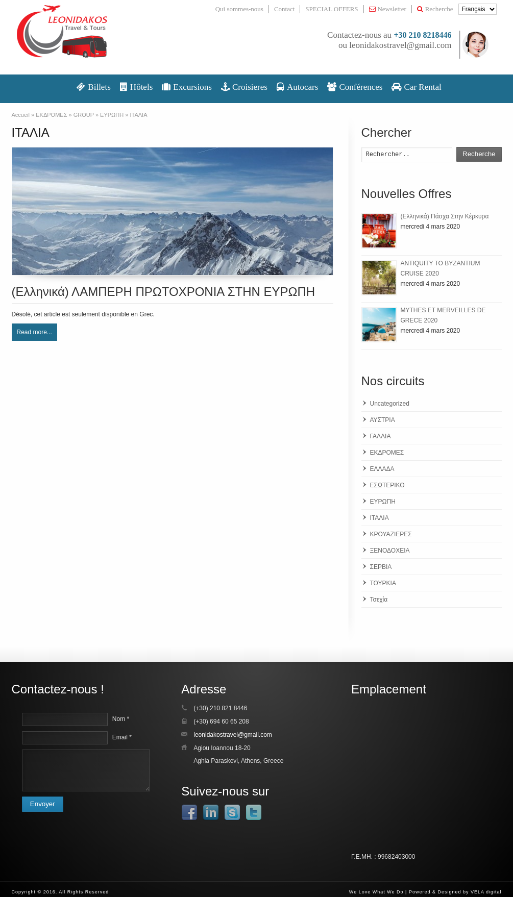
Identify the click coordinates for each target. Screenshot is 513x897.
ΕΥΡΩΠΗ (383, 501)
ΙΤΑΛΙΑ (379, 517)
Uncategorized (389, 403)
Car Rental (416, 87)
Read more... (34, 332)
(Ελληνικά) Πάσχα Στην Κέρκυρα (445, 216)
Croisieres (244, 87)
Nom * (120, 718)
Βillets (94, 87)
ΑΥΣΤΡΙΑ (382, 419)
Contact (284, 9)
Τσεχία (379, 599)
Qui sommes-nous (239, 9)
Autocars (297, 87)
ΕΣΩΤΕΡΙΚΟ (387, 485)
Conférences (354, 87)
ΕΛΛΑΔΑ (382, 468)
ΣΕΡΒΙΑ (381, 566)
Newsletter (387, 9)
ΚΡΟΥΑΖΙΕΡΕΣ (391, 534)
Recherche (435, 9)
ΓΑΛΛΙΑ (380, 436)
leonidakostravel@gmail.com (400, 45)
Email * (122, 737)
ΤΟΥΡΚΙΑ (383, 583)
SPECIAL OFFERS (331, 9)
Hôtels (136, 87)
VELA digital (486, 891)
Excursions (187, 87)
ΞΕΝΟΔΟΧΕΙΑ (390, 550)
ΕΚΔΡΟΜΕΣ (387, 452)
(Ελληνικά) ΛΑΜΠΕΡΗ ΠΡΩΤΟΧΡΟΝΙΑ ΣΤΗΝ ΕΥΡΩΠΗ (163, 291)
